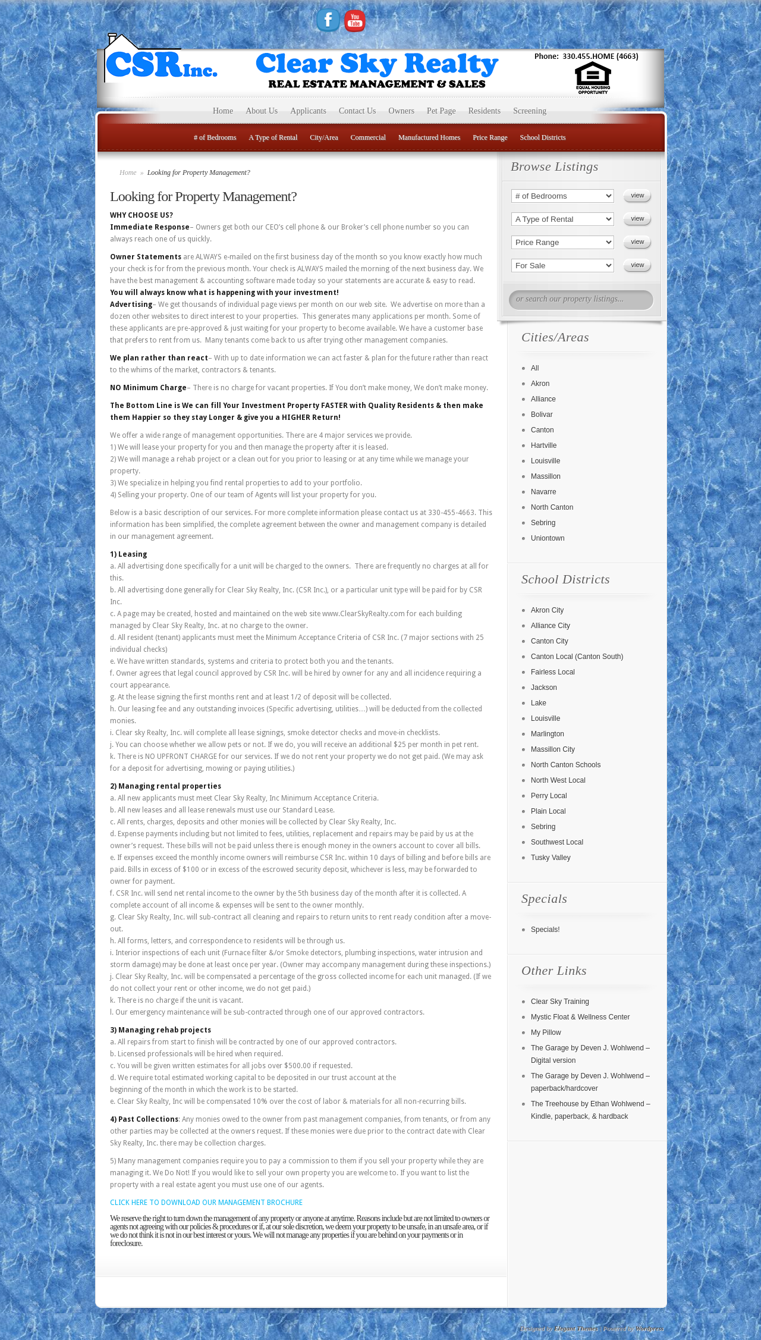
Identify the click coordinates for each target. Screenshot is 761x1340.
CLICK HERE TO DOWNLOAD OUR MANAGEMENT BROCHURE (206, 1202)
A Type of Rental (273, 137)
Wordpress (649, 1328)
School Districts (543, 137)
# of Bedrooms (215, 137)
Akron (540, 383)
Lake (538, 703)
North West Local (558, 780)
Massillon (546, 476)
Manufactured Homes (429, 137)
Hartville (543, 445)
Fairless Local (553, 672)
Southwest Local (557, 842)
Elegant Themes (576, 1328)
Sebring (543, 523)
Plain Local (548, 811)
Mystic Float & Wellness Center (580, 1017)
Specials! (545, 929)
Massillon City (553, 749)
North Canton (552, 507)
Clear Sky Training (560, 1001)
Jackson (544, 687)
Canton (542, 430)
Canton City (549, 641)
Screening (529, 110)
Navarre (543, 492)
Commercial (368, 137)
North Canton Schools (565, 765)
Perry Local (549, 796)
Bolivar (542, 414)
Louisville (545, 461)
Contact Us (357, 110)
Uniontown (548, 538)
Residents (484, 110)
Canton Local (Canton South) (577, 656)
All (535, 368)
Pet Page (441, 110)
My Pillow (546, 1032)
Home (223, 110)
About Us (262, 110)
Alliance (543, 399)
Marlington (547, 734)
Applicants (308, 110)
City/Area (324, 137)
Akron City (547, 610)
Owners (402, 110)
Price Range (490, 137)
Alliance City (550, 626)
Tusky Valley (551, 857)
